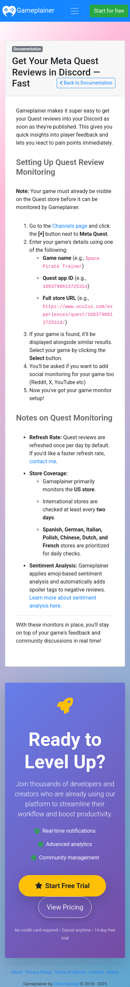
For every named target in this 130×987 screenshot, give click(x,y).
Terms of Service (70, 972)
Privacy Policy (38, 972)
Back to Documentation (86, 83)
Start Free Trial (62, 886)
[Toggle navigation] (74, 11)
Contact (96, 972)
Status (112, 972)
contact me (42, 461)
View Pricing (65, 907)
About (17, 972)
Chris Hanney (66, 983)
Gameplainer (28, 10)
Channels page (69, 226)
